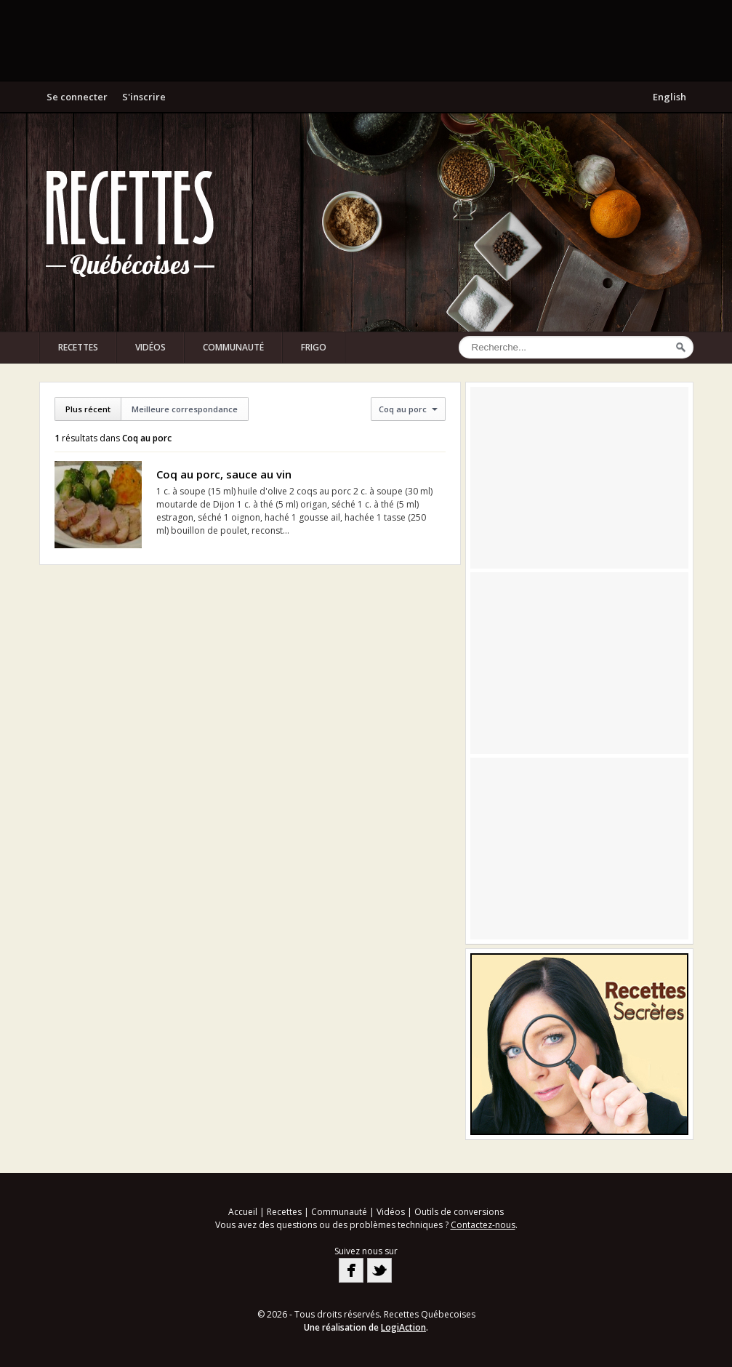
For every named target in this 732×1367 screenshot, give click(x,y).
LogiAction (403, 1327)
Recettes (78, 347)
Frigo (313, 347)
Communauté (233, 347)
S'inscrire (144, 96)
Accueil (242, 1212)
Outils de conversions (459, 1212)
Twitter (379, 1270)
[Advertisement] (366, 40)
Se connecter (77, 96)
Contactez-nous (483, 1225)
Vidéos (150, 347)
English (669, 96)
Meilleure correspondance (185, 409)
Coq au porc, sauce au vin (223, 474)
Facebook (351, 1270)
